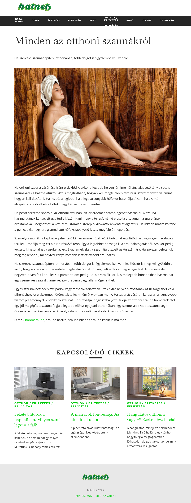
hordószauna (34, 320)
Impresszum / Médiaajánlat (95, 495)
